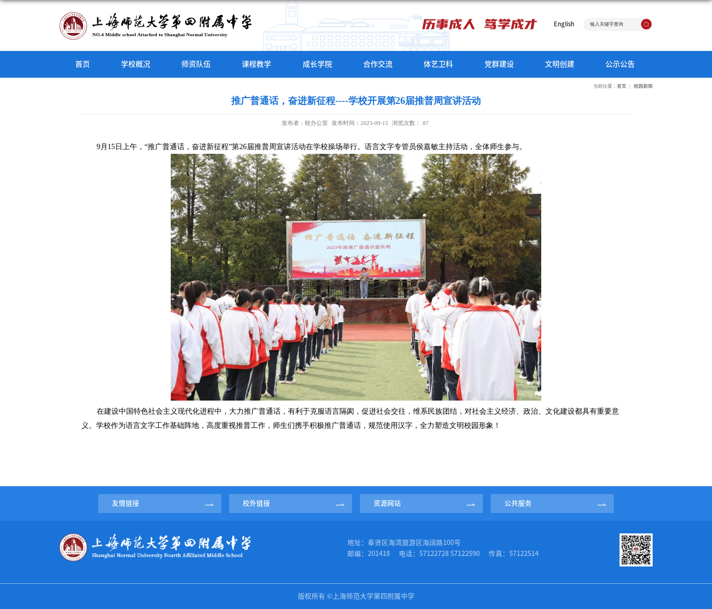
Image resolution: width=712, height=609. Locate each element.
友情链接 (125, 503)
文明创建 (559, 64)
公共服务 (518, 503)
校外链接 (256, 503)
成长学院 (317, 64)
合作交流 (378, 64)
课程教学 (256, 64)
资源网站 (387, 503)
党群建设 (499, 64)
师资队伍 (196, 64)
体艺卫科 (438, 64)
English (564, 24)
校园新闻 (643, 86)
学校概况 (135, 64)
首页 (82, 64)
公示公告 (620, 64)
